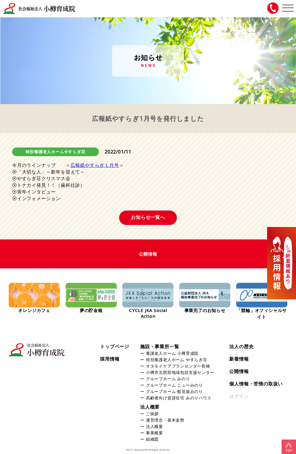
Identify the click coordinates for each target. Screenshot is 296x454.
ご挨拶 (152, 413)
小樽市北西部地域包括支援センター (180, 372)
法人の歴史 (241, 346)
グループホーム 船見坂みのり (174, 391)
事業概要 (154, 432)
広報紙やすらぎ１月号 (95, 165)
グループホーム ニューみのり (174, 385)
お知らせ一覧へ (148, 217)
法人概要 (150, 407)
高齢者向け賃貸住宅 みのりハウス (179, 398)
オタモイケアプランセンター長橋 (178, 366)
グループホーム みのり (168, 378)
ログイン (239, 396)
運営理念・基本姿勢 (165, 420)
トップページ (114, 346)
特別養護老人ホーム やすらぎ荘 (176, 359)
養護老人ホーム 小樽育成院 (172, 353)
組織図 (152, 439)
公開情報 (239, 371)
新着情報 (239, 359)
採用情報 (109, 359)
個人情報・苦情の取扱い (256, 384)
